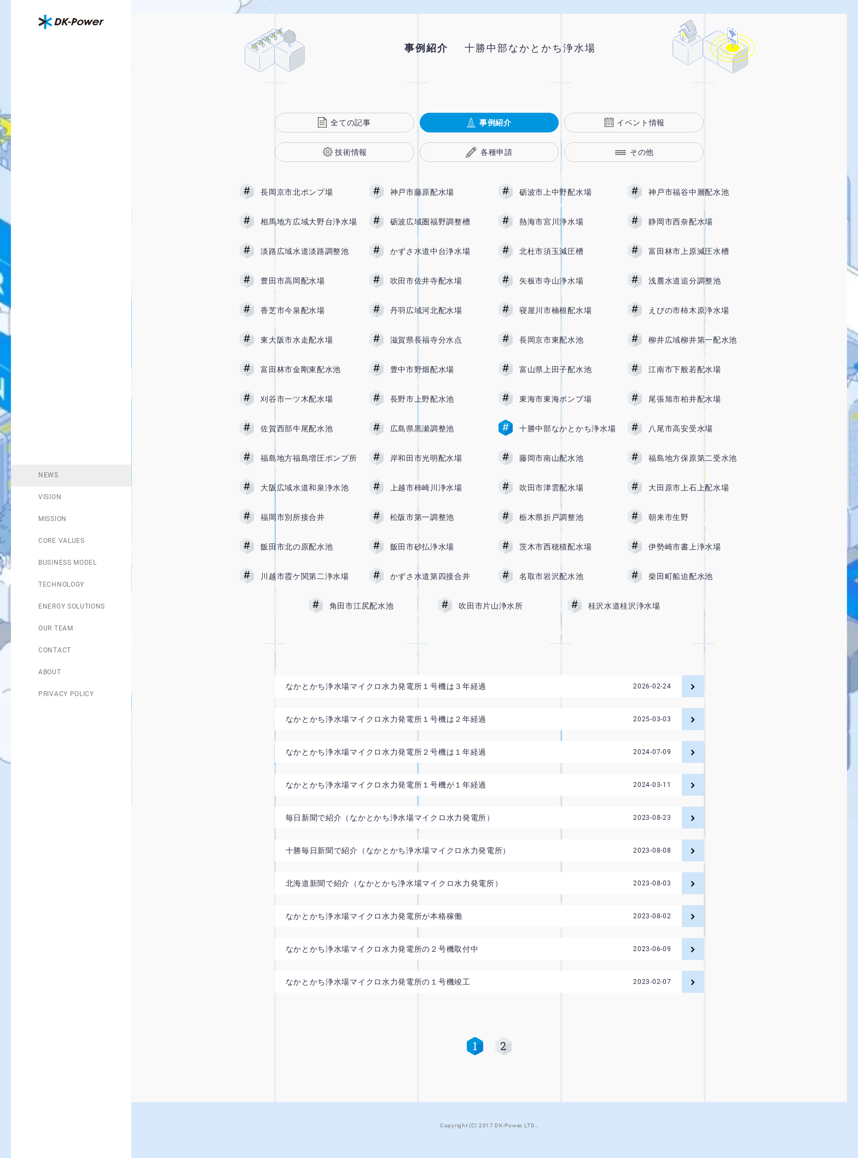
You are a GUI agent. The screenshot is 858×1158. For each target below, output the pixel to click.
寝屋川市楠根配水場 (567, 310)
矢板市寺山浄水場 (567, 280)
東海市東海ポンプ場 (567, 399)
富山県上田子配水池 (567, 369)
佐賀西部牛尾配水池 (308, 428)
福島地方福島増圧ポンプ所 (308, 458)
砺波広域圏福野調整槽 (438, 221)
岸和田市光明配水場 (438, 458)
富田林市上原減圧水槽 (696, 251)
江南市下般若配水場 (696, 369)
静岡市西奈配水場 (696, 221)
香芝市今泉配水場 (308, 310)
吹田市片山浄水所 (507, 605)
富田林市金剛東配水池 (308, 369)
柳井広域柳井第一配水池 (696, 339)
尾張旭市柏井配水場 (696, 399)
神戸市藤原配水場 (438, 192)
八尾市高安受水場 (696, 428)
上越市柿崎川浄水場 (438, 487)
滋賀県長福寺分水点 (438, 339)
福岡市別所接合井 (308, 517)
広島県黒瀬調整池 (438, 428)
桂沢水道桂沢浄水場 (632, 605)
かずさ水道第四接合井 (438, 576)
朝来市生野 (696, 517)
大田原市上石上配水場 (696, 487)
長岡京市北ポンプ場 (308, 192)
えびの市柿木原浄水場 (696, 310)
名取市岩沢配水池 (567, 576)
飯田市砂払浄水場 (438, 546)
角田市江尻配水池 (377, 605)
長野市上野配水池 (438, 399)
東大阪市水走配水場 (308, 339)
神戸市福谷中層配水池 (696, 192)
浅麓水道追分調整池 (696, 280)
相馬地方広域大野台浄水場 (308, 221)
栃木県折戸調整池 (567, 517)
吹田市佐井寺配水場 (438, 280)
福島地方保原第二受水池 (696, 458)
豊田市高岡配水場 (308, 280)
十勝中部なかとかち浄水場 (567, 428)
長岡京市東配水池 (567, 339)
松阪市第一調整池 (438, 517)
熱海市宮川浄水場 (567, 221)
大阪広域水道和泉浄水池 (308, 487)
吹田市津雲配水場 (567, 487)
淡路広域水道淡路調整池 (308, 251)
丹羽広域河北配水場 (438, 310)
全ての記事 (351, 122)
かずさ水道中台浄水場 (438, 251)
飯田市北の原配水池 (308, 546)
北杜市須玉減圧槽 (567, 251)
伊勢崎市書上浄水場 (696, 546)
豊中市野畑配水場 (438, 369)
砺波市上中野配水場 (567, 192)
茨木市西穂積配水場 (567, 546)
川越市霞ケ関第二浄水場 (308, 576)
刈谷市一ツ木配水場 (308, 399)
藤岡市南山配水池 (567, 458)
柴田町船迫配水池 (696, 576)
